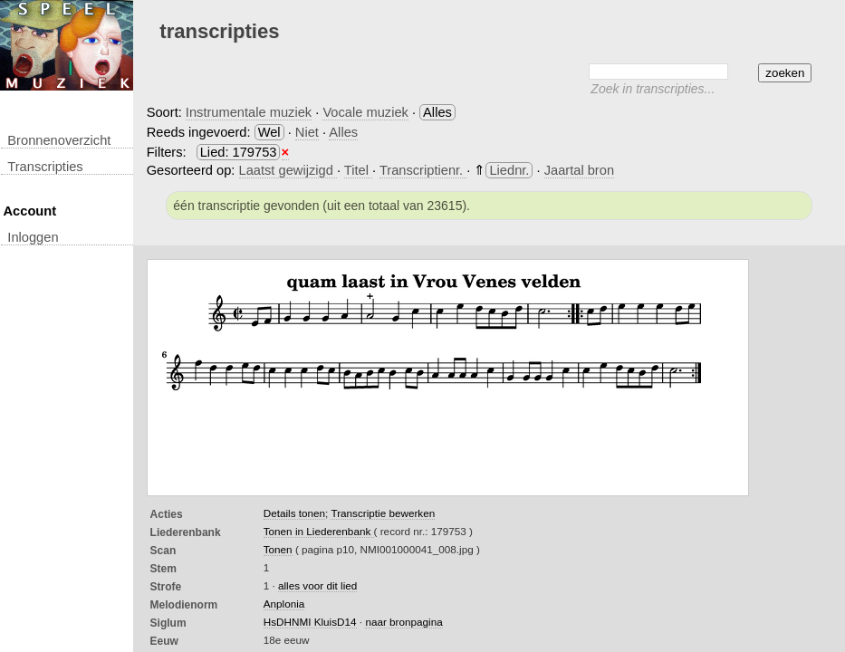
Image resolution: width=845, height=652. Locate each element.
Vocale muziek (365, 112)
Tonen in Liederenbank (319, 531)
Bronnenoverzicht (58, 140)
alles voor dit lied (317, 585)
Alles (343, 132)
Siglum (168, 623)
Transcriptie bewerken (383, 513)
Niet (307, 132)
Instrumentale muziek (249, 112)
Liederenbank (185, 532)
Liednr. (509, 170)
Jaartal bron (579, 170)
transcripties (44, 166)
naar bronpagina (403, 622)
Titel (358, 170)
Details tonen (294, 513)
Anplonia (284, 603)
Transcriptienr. (422, 170)
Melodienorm (184, 605)
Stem (163, 568)
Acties (166, 514)
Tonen (278, 549)
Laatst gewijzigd (288, 170)
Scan (163, 550)
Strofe (166, 586)
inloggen (32, 237)
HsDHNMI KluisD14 (310, 622)
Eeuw (164, 641)
